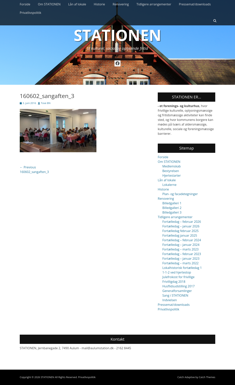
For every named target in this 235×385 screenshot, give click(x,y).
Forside (25, 4)
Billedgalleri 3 (172, 212)
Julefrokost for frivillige (178, 277)
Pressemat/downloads (195, 4)
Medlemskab (171, 166)
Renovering (121, 4)
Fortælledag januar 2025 (179, 235)
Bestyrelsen (170, 171)
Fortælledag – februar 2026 (181, 222)
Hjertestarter (171, 175)
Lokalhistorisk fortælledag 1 (182, 268)
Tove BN (45, 103)
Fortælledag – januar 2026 (180, 226)
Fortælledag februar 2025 (180, 231)
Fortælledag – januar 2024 (180, 245)
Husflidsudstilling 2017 (178, 286)
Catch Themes (207, 377)
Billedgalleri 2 (172, 208)
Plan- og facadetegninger (180, 194)
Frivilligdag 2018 (173, 281)
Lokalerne (169, 185)
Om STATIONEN (49, 4)
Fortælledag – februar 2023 (181, 254)
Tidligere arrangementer (153, 4)
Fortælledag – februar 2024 (181, 240)
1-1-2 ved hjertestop (176, 272)
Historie (99, 4)
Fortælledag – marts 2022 (180, 263)
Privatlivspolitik (30, 13)
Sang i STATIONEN (175, 295)
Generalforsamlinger (177, 291)
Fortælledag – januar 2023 (180, 258)
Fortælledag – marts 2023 (180, 249)
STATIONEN (117, 34)
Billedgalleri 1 (172, 203)
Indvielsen (169, 300)
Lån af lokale (77, 4)
